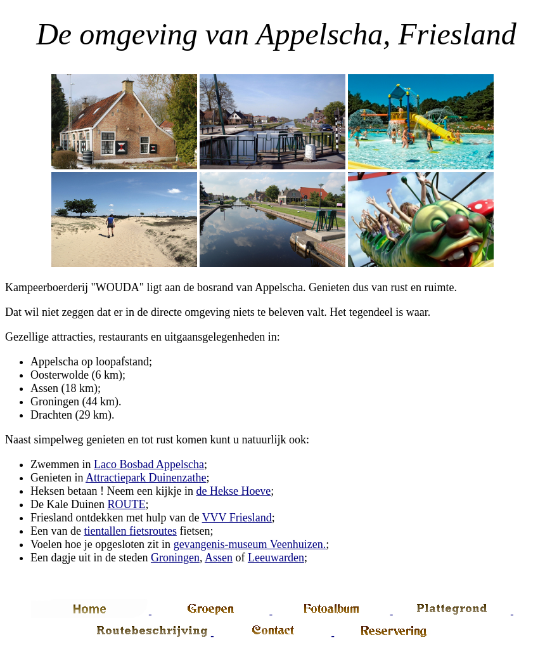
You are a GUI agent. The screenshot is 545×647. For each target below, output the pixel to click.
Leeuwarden (276, 557)
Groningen (175, 557)
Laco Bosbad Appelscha (149, 464)
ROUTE (126, 504)
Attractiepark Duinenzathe (146, 477)
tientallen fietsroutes (130, 531)
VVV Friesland (237, 517)
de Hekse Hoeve (233, 491)
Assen (219, 557)
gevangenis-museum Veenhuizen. (250, 544)
